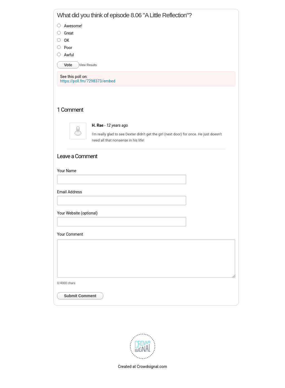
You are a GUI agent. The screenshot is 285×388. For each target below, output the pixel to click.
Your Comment (70, 234)
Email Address (69, 192)
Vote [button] (68, 65)
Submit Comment (80, 296)
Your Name (66, 171)
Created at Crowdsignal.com (142, 366)
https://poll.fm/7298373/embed (87, 81)
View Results (88, 65)
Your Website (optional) (77, 213)
